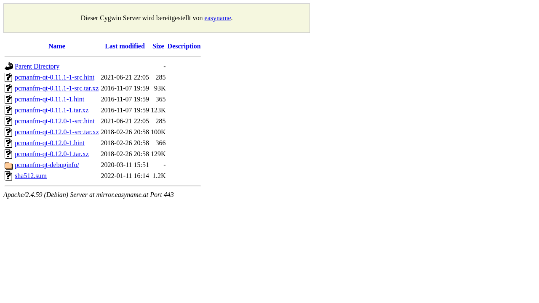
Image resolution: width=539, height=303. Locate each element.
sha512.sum (31, 175)
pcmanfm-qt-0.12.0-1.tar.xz (52, 153)
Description (184, 46)
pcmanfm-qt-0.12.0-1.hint (50, 142)
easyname (218, 17)
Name (56, 46)
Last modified (125, 46)
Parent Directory (37, 66)
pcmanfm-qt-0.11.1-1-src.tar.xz (57, 88)
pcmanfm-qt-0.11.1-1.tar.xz (51, 110)
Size (158, 46)
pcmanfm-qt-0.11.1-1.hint (49, 99)
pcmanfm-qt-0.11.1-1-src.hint (54, 77)
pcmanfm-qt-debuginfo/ (47, 164)
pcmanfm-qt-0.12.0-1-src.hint (55, 121)
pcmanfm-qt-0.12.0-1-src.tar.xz (57, 132)
